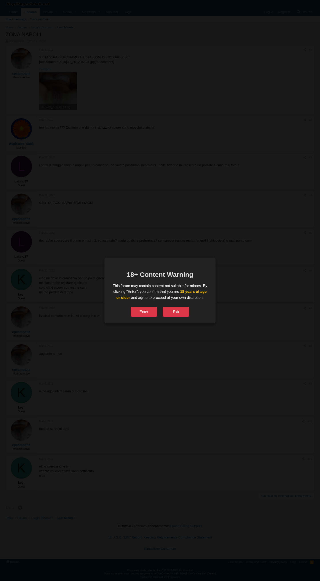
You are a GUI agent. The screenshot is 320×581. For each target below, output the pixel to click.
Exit (176, 312)
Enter (144, 312)
